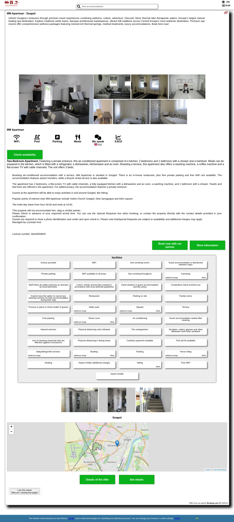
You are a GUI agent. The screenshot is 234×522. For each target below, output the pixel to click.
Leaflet (207, 470)
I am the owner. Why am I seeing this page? (24, 491)
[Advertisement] (117, 50)
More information (207, 245)
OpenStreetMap (220, 470)
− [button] (11, 431)
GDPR (177, 518)
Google (71, 518)
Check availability (25, 154)
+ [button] (11, 427)
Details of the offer (97, 479)
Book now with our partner (170, 245)
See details (137, 479)
